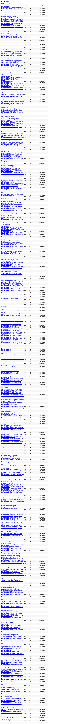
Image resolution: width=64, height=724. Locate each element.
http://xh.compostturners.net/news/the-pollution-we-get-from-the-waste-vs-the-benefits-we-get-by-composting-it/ (12, 363)
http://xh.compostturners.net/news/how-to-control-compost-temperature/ (11, 332)
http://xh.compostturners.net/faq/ (5, 287)
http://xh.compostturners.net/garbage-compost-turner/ (9, 299)
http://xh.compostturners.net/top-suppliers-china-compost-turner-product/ (12, 675)
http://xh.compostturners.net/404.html (6, 720)
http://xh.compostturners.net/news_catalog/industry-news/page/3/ (10, 518)
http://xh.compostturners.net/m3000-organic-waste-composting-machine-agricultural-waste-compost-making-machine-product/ (12, 455)
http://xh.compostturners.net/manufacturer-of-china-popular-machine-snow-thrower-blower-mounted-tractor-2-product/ (12, 483)
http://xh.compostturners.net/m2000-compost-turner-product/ (10, 451)
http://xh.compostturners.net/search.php (7, 721)
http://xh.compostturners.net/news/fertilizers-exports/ (9, 326)
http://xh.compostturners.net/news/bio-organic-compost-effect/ (10, 317)
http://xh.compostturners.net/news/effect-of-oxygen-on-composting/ (11, 325)
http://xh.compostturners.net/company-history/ (8, 182)
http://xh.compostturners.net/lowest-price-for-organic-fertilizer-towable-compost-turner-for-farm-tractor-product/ (11, 450)
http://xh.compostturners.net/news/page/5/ (7, 351)
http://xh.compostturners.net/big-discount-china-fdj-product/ (10, 64)
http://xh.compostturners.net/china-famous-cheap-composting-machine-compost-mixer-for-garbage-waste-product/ (11, 129)
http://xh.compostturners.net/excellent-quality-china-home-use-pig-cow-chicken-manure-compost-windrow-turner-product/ (11, 208)
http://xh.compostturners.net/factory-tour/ (7, 231)
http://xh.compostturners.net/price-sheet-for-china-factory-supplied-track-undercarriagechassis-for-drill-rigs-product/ (12, 594)
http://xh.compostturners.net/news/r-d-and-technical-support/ (10, 354)
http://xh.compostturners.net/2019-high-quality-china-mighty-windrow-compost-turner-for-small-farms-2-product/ (11, 24)
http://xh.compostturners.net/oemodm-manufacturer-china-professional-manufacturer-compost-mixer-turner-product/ (11, 557)
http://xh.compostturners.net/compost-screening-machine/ (9, 187)
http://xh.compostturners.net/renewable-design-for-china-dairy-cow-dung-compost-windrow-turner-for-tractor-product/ (12, 640)
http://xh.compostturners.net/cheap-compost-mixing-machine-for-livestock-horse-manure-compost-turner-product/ (12, 87)
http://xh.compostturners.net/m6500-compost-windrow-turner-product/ (11, 470)
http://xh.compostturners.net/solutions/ (6, 650)
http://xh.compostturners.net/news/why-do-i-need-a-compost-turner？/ (11, 372)
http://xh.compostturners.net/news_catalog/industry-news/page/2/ (10, 517)
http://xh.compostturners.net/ (5, 6)
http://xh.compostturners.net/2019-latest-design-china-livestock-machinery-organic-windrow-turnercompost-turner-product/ (12, 27)
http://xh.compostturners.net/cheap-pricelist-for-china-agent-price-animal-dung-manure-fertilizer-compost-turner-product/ (12, 89)
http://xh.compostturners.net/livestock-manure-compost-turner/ (10, 440)
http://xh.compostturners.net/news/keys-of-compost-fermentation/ (10, 344)
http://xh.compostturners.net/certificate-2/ (7, 81)
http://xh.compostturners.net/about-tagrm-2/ (7, 41)
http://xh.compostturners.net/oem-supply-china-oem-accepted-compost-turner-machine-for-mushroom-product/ (11, 543)
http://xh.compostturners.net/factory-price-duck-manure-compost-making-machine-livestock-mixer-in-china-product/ (12, 263)
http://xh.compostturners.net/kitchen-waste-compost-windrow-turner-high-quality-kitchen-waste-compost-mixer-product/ (12, 432)
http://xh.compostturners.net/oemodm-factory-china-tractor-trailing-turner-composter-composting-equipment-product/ (12, 549)
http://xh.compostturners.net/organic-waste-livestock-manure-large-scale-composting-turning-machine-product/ (12, 573)
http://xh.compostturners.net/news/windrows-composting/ (9, 373)
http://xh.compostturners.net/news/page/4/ (7, 350)
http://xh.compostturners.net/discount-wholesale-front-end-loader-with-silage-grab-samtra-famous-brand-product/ (11, 201)
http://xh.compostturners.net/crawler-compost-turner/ (9, 199)
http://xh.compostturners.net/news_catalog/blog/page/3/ (9, 509)
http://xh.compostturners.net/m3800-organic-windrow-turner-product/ (11, 465)
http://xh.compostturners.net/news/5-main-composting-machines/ (10, 310)
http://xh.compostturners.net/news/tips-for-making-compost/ (10, 366)
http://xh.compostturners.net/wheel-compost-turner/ (8, 685)
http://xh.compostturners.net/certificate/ (6, 82)
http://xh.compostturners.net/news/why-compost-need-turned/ (10, 371)
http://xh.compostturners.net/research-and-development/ (9, 644)
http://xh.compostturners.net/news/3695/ (7, 307)
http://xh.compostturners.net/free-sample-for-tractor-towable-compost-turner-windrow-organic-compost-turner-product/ (12, 296)
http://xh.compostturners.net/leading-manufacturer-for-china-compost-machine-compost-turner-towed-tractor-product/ (11, 437)
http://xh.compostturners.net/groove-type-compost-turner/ (9, 300)
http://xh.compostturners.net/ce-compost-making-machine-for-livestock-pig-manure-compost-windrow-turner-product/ (12, 84)
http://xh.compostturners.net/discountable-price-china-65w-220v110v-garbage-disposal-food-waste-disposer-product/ (11, 203)
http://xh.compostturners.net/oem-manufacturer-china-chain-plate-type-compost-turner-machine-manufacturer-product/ (11, 537)
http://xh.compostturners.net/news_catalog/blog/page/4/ (9, 510)
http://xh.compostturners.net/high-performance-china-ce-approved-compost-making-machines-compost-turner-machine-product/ (12, 391)
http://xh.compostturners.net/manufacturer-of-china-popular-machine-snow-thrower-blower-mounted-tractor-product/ (12, 485)
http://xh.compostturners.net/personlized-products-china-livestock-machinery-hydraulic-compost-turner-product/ (11, 587)
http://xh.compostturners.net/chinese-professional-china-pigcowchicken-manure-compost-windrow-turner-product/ (11, 171)
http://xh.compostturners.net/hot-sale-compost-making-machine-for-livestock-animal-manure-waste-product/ (11, 413)
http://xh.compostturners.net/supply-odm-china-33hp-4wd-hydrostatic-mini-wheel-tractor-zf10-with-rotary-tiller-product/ (12, 667)
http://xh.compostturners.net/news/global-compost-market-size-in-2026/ (11, 327)
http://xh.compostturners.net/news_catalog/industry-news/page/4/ (10, 519)
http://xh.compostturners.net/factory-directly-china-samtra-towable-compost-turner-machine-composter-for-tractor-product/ (12, 236)
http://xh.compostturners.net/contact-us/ (7, 196)
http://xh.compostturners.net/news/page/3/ (7, 349)
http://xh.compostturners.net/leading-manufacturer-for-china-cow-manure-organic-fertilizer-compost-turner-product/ (12, 438)
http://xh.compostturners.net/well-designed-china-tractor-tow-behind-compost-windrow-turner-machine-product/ (11, 691)
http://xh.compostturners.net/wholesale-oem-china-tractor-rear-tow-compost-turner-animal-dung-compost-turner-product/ (12, 707)
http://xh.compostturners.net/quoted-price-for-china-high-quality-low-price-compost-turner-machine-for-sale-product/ (12, 622)
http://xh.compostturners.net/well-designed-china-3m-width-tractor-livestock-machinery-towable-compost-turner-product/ (12, 687)
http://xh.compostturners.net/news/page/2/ (7, 348)
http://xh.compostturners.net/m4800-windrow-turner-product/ (10, 469)
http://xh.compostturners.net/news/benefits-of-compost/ (9, 316)
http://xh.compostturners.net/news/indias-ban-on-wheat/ (9, 343)
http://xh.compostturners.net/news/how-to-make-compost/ (9, 339)
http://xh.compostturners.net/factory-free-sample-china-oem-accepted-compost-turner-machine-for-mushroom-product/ (11, 245)
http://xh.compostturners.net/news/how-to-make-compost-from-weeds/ (11, 338)
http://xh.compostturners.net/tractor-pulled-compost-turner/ (9, 678)
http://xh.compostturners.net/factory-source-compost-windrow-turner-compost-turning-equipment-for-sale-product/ (11, 276)
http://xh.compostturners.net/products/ (6, 605)
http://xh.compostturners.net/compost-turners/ (7, 195)
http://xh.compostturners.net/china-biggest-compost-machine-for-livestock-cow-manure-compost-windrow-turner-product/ (12, 122)
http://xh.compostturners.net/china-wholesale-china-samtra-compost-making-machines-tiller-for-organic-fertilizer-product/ (12, 165)
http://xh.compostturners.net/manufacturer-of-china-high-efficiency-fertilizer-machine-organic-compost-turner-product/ (12, 481)
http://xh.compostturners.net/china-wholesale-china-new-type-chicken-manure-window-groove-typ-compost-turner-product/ (11, 163)
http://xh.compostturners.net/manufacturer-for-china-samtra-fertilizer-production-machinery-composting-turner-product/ (11, 477)
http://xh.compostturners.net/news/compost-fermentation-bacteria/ (11, 324)
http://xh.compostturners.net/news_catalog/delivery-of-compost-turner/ (11, 516)
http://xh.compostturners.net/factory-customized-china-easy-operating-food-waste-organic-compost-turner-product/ (12, 226)
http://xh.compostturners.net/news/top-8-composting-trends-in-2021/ (11, 367)
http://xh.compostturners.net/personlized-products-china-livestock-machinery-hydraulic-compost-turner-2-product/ (11, 585)
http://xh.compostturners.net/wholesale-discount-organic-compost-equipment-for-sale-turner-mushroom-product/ (11, 701)
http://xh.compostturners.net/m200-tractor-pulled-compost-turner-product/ (12, 448)
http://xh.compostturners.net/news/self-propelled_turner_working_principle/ (12, 355)
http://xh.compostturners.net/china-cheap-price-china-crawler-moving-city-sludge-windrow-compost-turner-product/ (12, 124)
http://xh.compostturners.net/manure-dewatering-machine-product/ (11, 488)
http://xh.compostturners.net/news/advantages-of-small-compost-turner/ (11, 315)
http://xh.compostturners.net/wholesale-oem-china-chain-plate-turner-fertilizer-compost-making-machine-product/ (11, 702)
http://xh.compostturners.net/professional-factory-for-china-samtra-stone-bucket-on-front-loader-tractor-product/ (12, 616)
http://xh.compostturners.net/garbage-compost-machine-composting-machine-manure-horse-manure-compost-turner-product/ (11, 298)
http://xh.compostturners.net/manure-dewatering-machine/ (9, 489)
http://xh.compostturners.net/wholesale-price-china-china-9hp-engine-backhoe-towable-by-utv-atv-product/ (11, 711)
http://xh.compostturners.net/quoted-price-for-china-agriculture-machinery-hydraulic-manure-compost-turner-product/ (12, 620)
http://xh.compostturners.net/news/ (6, 374)
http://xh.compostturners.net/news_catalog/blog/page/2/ (9, 508)
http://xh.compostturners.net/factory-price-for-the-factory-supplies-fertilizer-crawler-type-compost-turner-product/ (12, 266)
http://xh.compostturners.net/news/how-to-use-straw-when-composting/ (11, 342)
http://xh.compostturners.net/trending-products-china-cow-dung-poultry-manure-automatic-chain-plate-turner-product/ (11, 679)
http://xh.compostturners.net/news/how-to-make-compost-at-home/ (11, 337)
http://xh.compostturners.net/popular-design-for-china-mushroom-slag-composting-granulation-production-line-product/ (11, 591)
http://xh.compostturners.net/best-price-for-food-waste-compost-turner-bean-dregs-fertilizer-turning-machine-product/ (12, 49)
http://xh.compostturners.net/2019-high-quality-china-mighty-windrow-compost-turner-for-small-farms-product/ (11, 25)
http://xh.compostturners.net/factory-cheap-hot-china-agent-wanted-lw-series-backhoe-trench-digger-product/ (11, 215)
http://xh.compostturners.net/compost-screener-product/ (9, 186)
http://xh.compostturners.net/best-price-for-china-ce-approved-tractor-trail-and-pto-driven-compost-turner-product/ (12, 47)
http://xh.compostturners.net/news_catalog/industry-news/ (9, 520)
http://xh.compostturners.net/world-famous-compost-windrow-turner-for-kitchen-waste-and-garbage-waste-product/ (11, 717)
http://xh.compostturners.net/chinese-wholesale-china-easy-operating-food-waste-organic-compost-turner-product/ (12, 176)
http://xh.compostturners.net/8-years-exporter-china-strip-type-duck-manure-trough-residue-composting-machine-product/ (12, 40)
